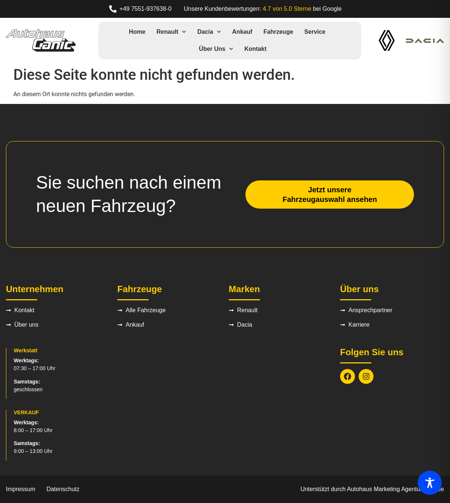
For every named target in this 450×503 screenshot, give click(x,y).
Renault (171, 31)
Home (137, 32)
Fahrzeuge (278, 32)
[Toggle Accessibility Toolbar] (430, 483)
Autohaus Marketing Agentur (384, 489)
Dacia (209, 31)
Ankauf (242, 32)
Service (315, 32)
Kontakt (255, 49)
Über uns (216, 49)
